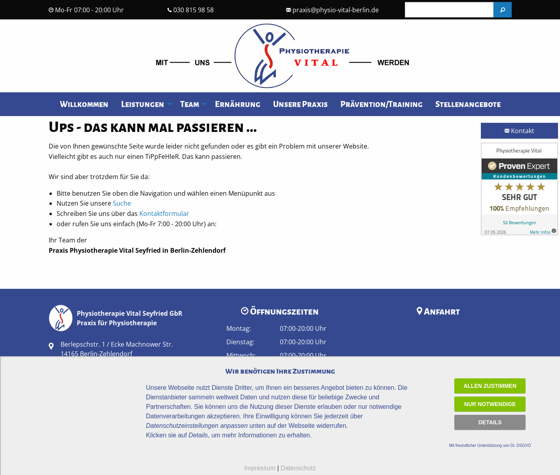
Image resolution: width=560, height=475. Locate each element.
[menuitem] (84, 104)
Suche (122, 203)
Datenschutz (298, 468)
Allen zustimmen (489, 386)
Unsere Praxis (300, 104)
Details (490, 422)
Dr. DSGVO (521, 445)
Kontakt (519, 130)
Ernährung (237, 104)
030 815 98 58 (193, 10)
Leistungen (142, 104)
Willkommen (84, 104)
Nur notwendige (490, 404)
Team (189, 104)
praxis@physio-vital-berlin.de (335, 10)
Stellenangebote (468, 104)
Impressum (259, 468)
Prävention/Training (381, 104)
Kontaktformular (164, 213)
